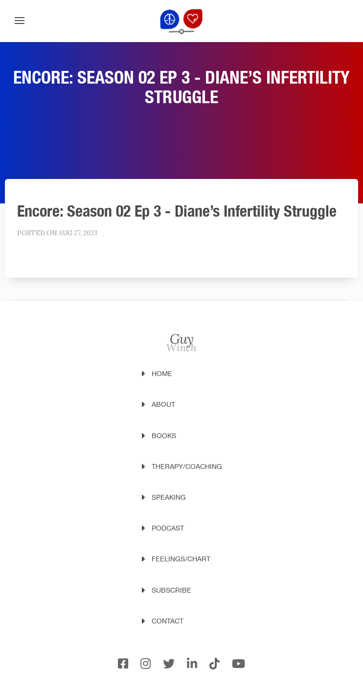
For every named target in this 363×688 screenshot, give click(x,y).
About (163, 404)
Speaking (169, 497)
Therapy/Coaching (187, 466)
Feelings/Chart (181, 559)
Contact (167, 621)
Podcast (168, 528)
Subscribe (171, 590)
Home (162, 373)
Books (164, 436)
